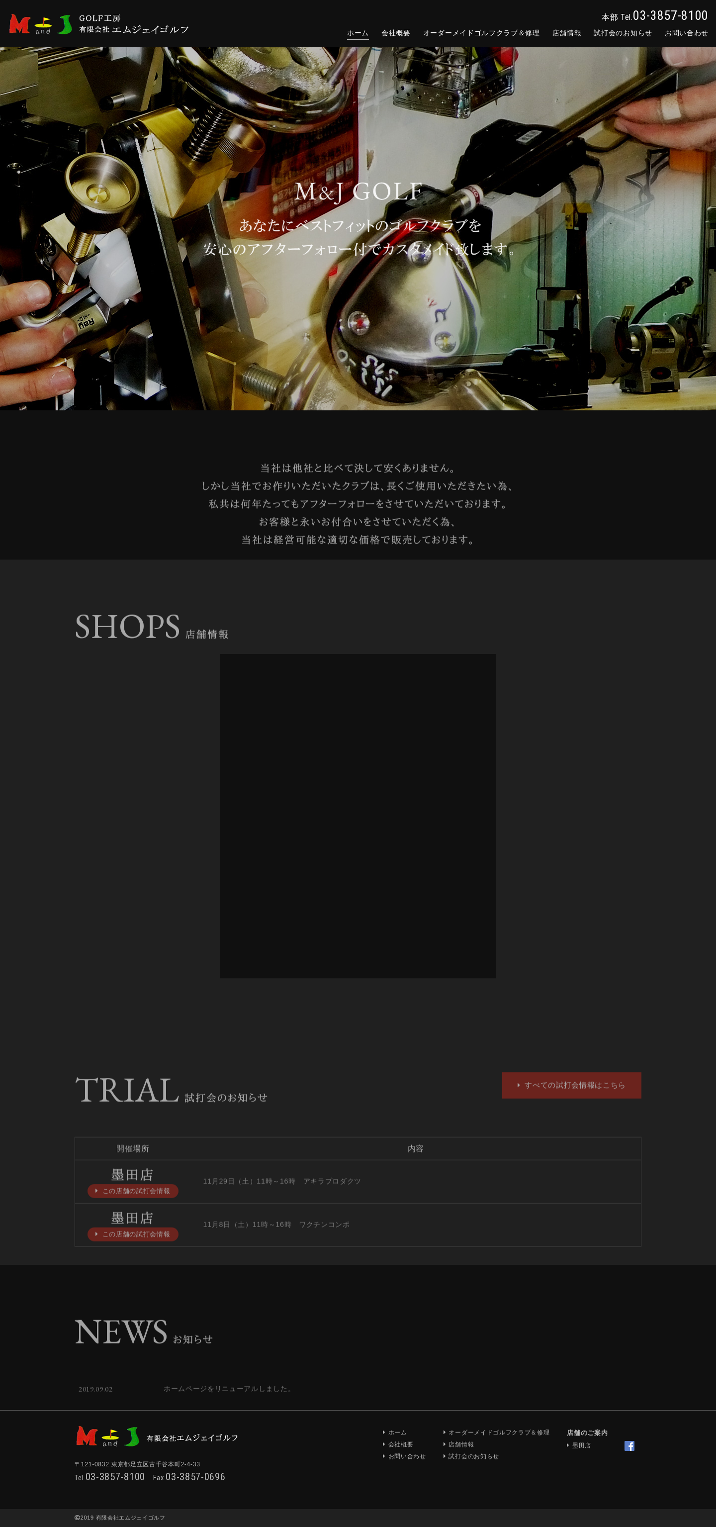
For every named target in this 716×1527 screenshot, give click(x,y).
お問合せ (687, 33)
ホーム (358, 33)
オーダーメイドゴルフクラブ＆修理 (498, 1432)
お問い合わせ (407, 1456)
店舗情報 (567, 33)
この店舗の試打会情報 (133, 1212)
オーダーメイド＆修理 (481, 33)
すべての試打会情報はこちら (572, 1105)
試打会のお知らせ (623, 33)
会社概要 (396, 33)
